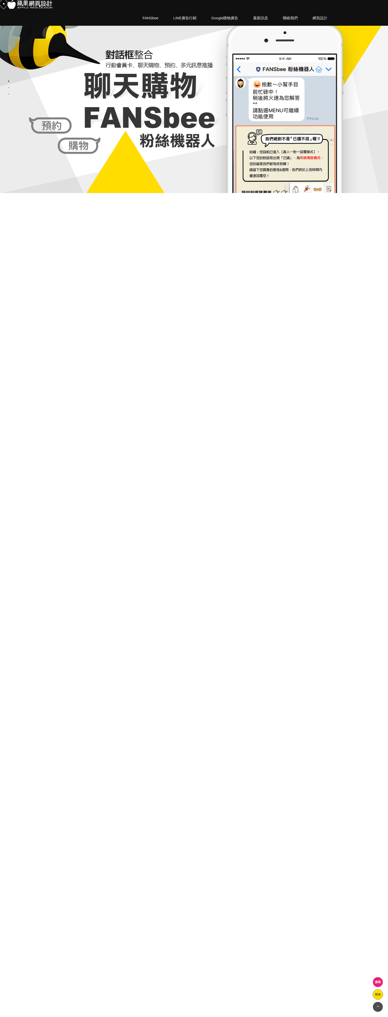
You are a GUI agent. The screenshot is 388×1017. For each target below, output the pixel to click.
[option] (194, 96)
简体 (378, 994)
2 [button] (8, 87)
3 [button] (8, 94)
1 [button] (8, 81)
